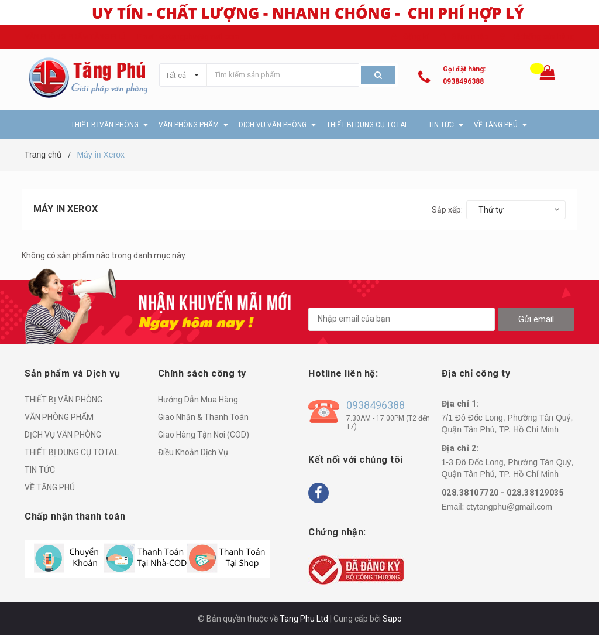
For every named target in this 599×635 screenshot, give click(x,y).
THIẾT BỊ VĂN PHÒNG (63, 399)
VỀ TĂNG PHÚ (50, 487)
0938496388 (463, 81)
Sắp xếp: (447, 209)
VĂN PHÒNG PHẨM (59, 417)
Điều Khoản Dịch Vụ (193, 452)
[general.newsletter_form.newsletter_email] (401, 319)
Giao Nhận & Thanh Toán (203, 417)
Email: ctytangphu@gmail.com (188, 36)
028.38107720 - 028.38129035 (503, 492)
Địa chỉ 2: (460, 448)
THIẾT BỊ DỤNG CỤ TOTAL (72, 452)
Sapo (392, 618)
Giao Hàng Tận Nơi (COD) (203, 434)
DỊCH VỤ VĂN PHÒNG (63, 434)
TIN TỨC (40, 469)
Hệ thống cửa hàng (542, 36)
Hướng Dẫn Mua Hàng (198, 399)
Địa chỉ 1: (460, 403)
